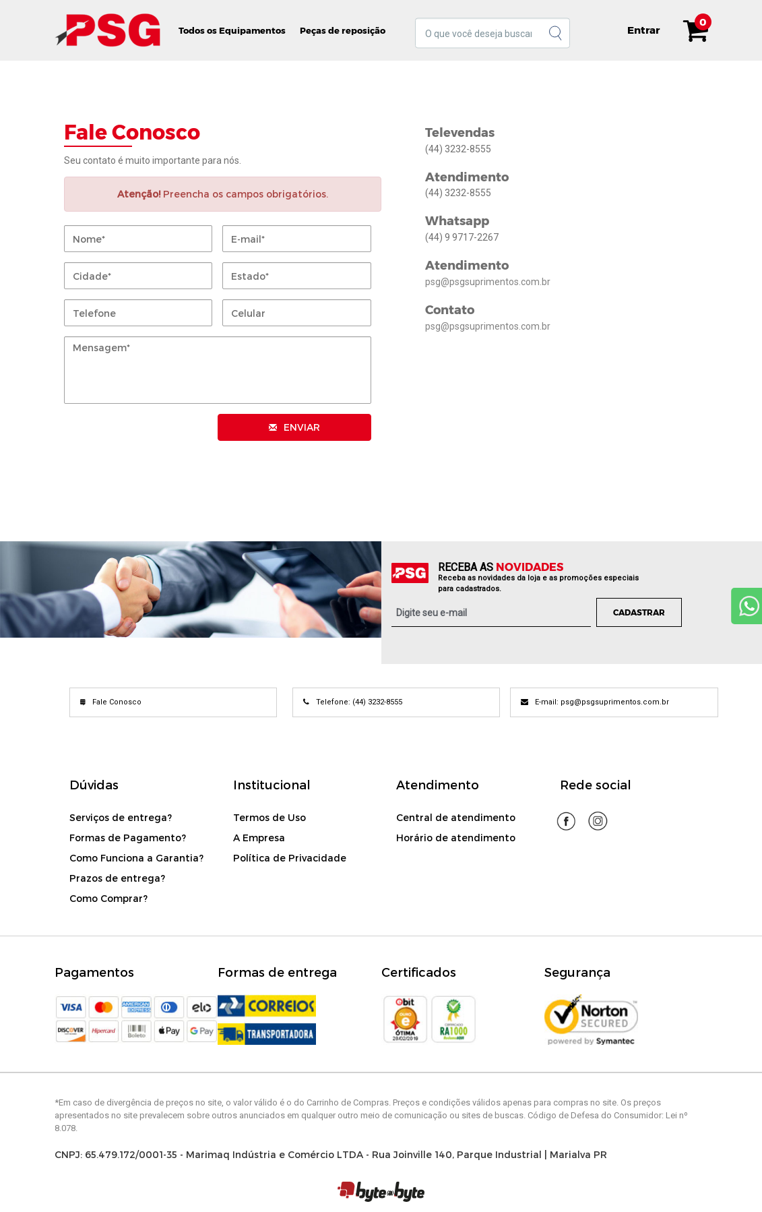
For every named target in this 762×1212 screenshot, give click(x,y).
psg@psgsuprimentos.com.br (487, 281)
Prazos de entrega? (117, 878)
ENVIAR (294, 427)
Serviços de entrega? (120, 817)
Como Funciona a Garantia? (136, 857)
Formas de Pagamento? (127, 837)
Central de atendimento (455, 817)
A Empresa (259, 837)
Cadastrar (639, 612)
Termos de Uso (269, 817)
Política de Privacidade (289, 857)
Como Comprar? (108, 898)
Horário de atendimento (455, 837)
